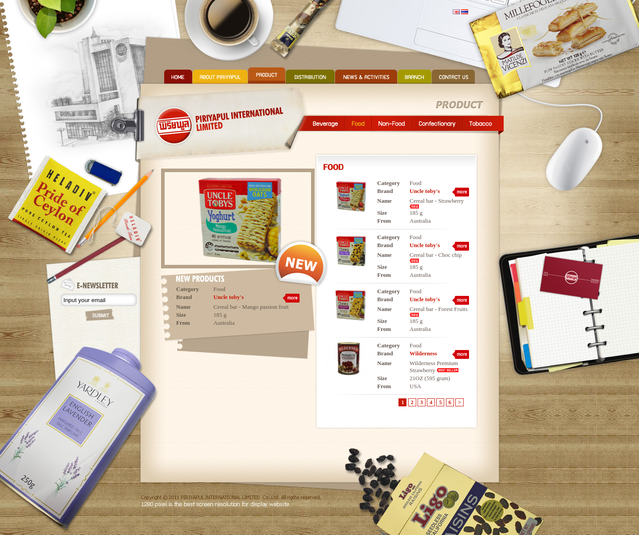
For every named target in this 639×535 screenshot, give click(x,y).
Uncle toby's (228, 297)
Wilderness (423, 353)
